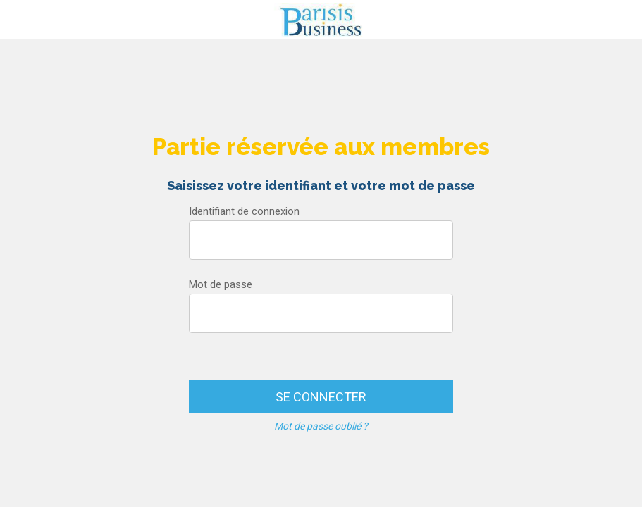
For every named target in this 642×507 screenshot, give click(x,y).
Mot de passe (220, 284)
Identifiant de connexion (244, 211)
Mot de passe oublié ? (321, 426)
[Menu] (20, 20)
